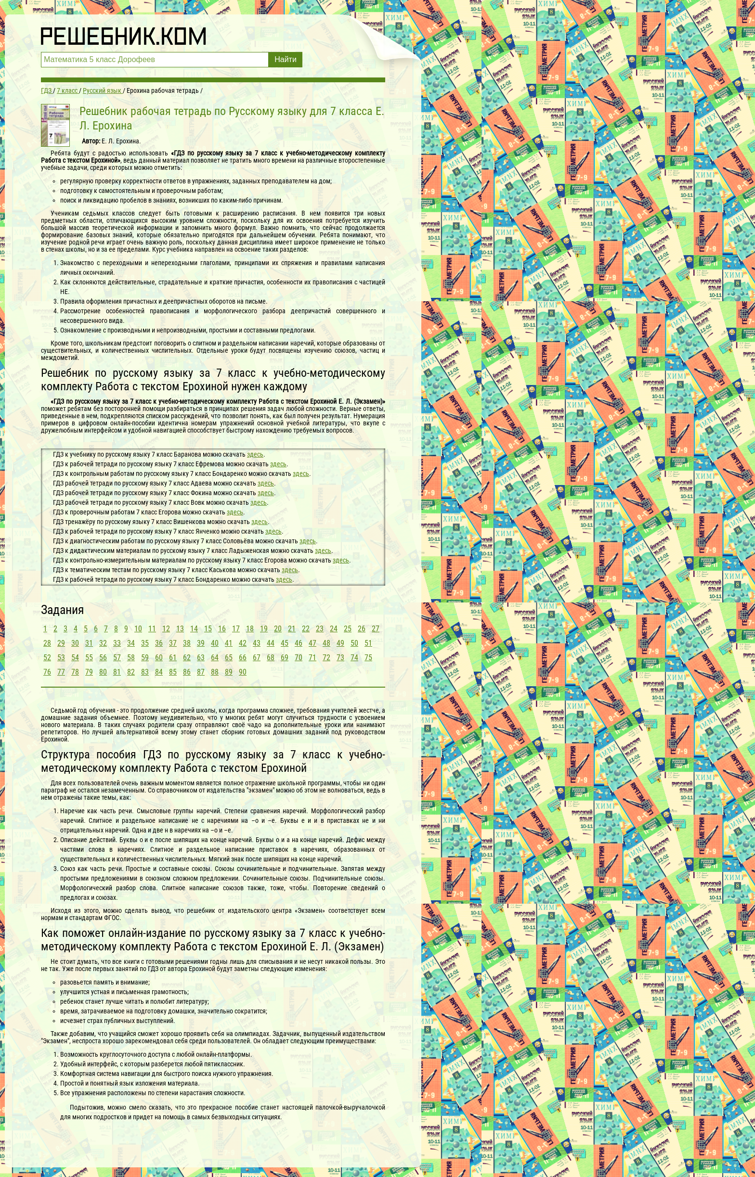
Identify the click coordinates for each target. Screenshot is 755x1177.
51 (368, 643)
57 (117, 657)
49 (340, 643)
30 (75, 643)
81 (117, 672)
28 (47, 643)
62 (187, 657)
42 (243, 643)
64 (215, 657)
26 (361, 628)
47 (312, 643)
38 (187, 643)
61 (173, 657)
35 (145, 643)
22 (306, 628)
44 (270, 643)
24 (334, 628)
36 (159, 643)
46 (298, 643)
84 (159, 672)
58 (131, 657)
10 (138, 628)
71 (312, 657)
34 (131, 643)
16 (222, 628)
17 (236, 628)
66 (243, 657)
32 (103, 643)
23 (320, 628)
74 (354, 657)
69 (284, 657)
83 (145, 672)
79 (89, 672)
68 (270, 657)
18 (250, 628)
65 (229, 657)
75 (368, 657)
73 (340, 657)
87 (201, 672)
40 (215, 643)
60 (159, 657)
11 (152, 628)
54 (75, 657)
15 (208, 628)
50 (354, 643)
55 (89, 657)
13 (180, 628)
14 (194, 628)
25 (347, 628)
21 (292, 628)
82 (131, 672)
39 (201, 643)
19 (264, 628)
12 (166, 628)
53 (61, 657)
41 (229, 643)
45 (284, 643)
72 (326, 657)
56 (103, 657)
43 (256, 643)
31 (89, 643)
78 (75, 672)
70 (298, 657)
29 (61, 643)
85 (173, 672)
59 (145, 657)
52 (47, 657)
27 (375, 628)
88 (215, 672)
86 (187, 672)
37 (173, 643)
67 (256, 657)
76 (47, 672)
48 (326, 643)
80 (103, 672)
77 (61, 672)
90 (243, 672)
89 (229, 672)
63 (201, 657)
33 (117, 643)
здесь (255, 454)
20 (278, 628)
